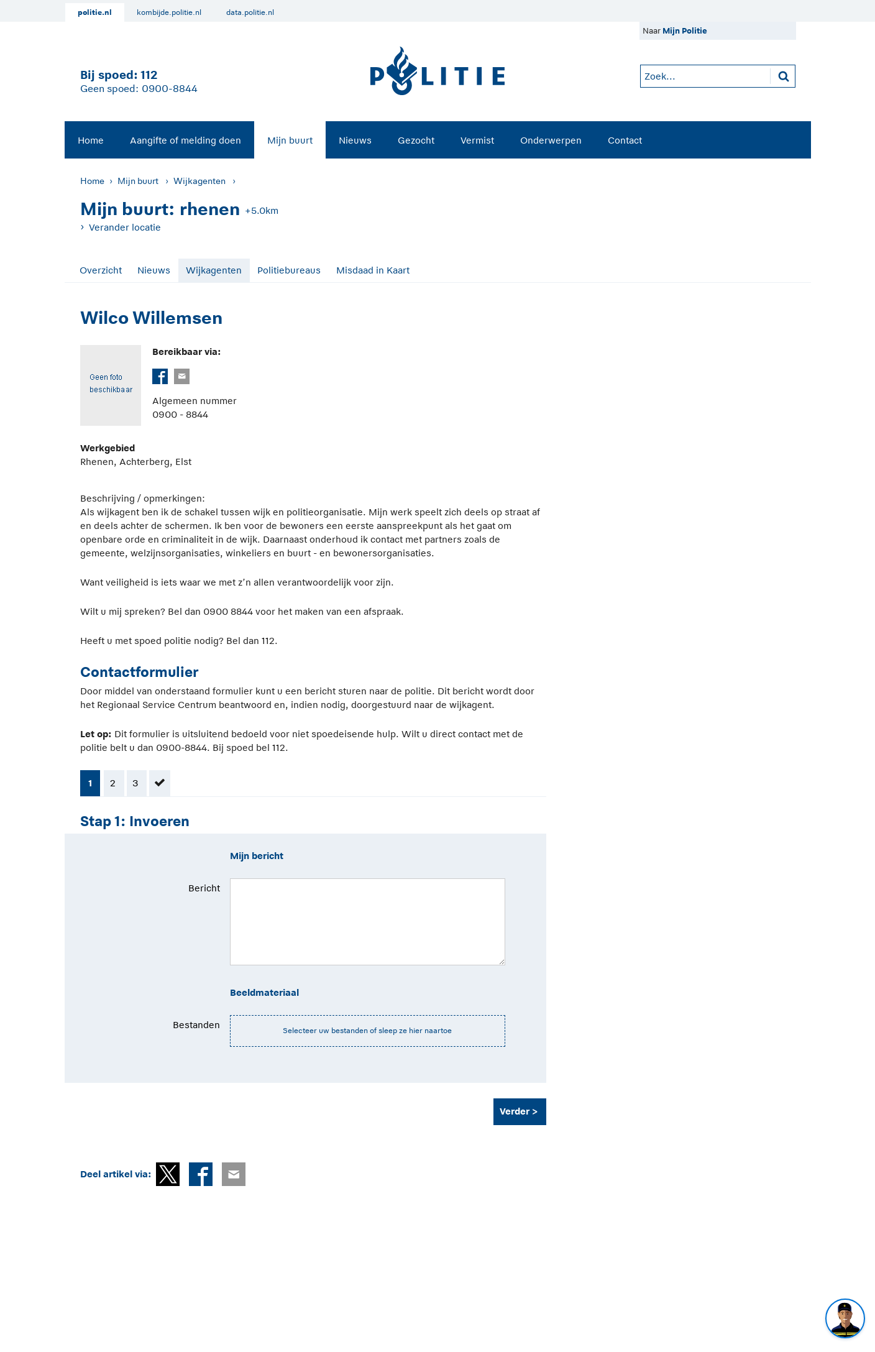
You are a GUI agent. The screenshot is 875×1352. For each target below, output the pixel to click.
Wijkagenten (199, 180)
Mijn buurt (290, 140)
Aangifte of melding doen (185, 140)
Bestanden (196, 1025)
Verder (514, 1111)
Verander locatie (125, 227)
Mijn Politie (684, 30)
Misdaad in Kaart (373, 270)
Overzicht (101, 270)
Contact (625, 140)
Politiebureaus (289, 270)
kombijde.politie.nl (169, 12)
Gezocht (416, 140)
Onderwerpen (551, 140)
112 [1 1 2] (148, 75)
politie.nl (95, 12)
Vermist (477, 140)
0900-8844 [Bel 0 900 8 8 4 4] (170, 89)
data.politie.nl (250, 12)
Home (91, 140)
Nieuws (355, 140)
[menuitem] (91, 140)
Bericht (204, 888)
